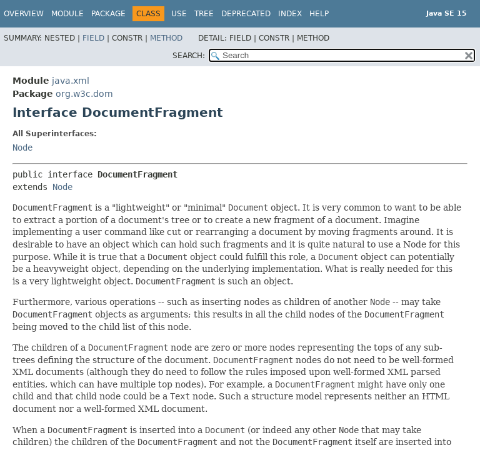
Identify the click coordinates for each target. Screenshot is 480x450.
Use (179, 13)
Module (67, 13)
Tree (204, 13)
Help (319, 13)
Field (93, 38)
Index (290, 13)
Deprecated (246, 13)
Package (108, 13)
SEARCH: (188, 55)
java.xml (70, 81)
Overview (24, 13)
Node (22, 147)
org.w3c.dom (84, 94)
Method (166, 38)
